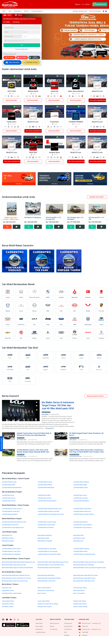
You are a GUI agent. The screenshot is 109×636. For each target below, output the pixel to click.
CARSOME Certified (30, 62)
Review (52, 626)
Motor (18, 15)
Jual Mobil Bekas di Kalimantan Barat (84, 554)
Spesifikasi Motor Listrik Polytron (12, 593)
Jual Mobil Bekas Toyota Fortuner (12, 508)
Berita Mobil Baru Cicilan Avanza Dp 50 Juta (15, 581)
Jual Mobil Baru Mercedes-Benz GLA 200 (14, 522)
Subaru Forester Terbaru (80, 606)
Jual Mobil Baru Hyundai (80, 498)
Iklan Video (21, 58)
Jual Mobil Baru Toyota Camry (46, 524)
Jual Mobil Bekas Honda (9, 482)
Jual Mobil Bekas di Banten (81, 548)
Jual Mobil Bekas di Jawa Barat (47, 548)
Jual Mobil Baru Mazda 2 (80, 522)
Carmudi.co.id (96, 623)
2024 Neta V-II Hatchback (32, 217)
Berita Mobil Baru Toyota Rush (46, 581)
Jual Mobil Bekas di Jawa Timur (11, 551)
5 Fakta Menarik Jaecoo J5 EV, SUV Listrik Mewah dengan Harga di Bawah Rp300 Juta (33, 451)
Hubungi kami (68, 626)
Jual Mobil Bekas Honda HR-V (11, 511)
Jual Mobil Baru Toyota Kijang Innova (13, 527)
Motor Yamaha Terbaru (44, 587)
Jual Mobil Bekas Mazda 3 (10, 514)
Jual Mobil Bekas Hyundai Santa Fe (83, 514)
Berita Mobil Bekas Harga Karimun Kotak (14, 565)
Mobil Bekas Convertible (45, 541)
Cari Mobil (6, 22)
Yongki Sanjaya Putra (75, 456)
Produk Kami (68, 629)
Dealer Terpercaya (33, 57)
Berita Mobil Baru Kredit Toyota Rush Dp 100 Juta (16, 578)
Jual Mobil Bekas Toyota (45, 482)
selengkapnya (49, 428)
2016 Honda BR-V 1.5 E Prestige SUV (53, 218)
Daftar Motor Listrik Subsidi (46, 590)
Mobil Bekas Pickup (8, 538)
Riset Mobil (39, 629)
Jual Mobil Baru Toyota (80, 495)
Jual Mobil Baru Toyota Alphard (82, 524)
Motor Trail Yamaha (79, 593)
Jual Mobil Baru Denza (8, 498)
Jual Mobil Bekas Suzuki (80, 487)
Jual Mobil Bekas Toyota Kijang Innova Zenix (51, 514)
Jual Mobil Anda (40, 632)
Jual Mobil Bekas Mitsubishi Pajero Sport (50, 508)
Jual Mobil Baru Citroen (44, 498)
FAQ (65, 632)
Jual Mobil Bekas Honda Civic (82, 511)
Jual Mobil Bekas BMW (80, 484)
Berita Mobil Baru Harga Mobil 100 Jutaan (85, 575)
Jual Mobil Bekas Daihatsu (81, 482)
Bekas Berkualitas (12, 62)
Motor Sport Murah (78, 590)
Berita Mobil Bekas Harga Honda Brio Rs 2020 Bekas (17, 567)
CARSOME (85, 632)
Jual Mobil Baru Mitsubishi (81, 501)
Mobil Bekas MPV (78, 535)
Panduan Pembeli (74, 437)
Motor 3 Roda (42, 593)
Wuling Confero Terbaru (45, 606)
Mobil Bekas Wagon (8, 541)
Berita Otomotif (46, 412)
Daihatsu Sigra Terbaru (80, 604)
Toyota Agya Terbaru (8, 601)
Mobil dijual (39, 623)
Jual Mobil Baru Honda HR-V (10, 524)
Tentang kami (68, 623)
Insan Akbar (45, 414)
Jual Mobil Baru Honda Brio (46, 527)
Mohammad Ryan (21, 439)
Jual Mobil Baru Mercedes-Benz (47, 501)
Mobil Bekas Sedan (43, 538)
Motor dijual (39, 626)
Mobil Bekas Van (78, 541)
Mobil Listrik (20, 437)
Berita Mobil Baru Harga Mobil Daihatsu (49, 578)
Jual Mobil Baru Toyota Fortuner (47, 522)
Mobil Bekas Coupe (79, 538)
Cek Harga (16, 22)
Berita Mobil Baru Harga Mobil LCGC (84, 581)
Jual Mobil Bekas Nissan (45, 484)
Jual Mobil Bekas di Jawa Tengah (47, 551)
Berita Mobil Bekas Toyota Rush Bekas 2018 (50, 565)
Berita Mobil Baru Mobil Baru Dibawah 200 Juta (16, 575)
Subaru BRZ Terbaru (8, 604)
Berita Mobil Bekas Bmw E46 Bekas (83, 565)
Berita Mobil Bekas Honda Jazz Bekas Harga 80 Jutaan (89, 567)
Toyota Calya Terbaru (44, 601)
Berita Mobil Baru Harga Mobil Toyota (84, 578)
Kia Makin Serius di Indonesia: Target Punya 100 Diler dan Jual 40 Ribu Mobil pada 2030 (58, 405)
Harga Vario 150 (6, 587)
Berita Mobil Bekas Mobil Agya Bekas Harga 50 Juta (53, 562)
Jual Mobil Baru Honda (8, 501)
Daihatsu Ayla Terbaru (79, 601)
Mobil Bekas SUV (7, 535)
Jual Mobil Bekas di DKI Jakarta (11, 548)
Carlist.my (85, 626)
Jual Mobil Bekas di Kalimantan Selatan (49, 554)
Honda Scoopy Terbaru (80, 587)
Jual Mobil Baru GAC (8, 495)
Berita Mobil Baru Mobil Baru (46, 575)
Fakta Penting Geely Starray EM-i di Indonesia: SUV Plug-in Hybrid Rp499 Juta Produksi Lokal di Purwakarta (87, 451)
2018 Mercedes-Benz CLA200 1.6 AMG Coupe (10, 218)
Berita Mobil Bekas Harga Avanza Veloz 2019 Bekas (88, 562)
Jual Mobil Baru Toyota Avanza (82, 527)
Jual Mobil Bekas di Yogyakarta (11, 554)
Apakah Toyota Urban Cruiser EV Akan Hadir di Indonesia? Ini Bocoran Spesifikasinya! (34, 434)
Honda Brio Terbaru (7, 606)
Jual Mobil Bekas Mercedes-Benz (12, 487)
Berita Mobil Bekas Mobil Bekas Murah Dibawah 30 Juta (18, 562)
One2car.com (86, 629)
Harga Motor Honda (8, 590)
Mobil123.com (86, 623)
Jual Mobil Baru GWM (44, 495)
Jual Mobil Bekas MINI (8, 484)
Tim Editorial (53, 629)
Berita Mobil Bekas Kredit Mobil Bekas (49, 567)
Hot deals (9, 58)
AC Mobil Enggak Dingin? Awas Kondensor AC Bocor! (86, 434)
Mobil (7, 15)
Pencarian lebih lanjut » (21, 49)
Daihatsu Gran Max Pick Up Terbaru (48, 604)
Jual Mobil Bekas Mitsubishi (46, 487)
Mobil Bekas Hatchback (45, 535)
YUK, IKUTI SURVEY (1, 444)
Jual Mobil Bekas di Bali (80, 551)
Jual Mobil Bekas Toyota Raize (82, 508)
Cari (22, 45)
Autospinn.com (96, 629)
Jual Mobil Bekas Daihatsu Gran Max (48, 511)
